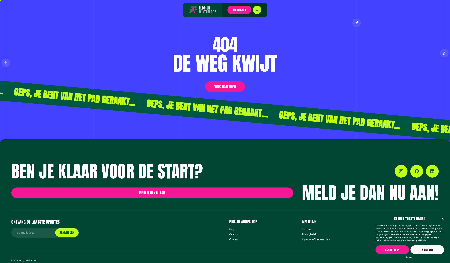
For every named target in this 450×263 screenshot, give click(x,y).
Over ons (234, 234)
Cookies (409, 257)
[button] (442, 218)
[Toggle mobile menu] (242, 10)
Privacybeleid (309, 234)
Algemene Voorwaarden (316, 239)
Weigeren (427, 250)
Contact (233, 239)
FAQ (231, 229)
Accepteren (392, 250)
